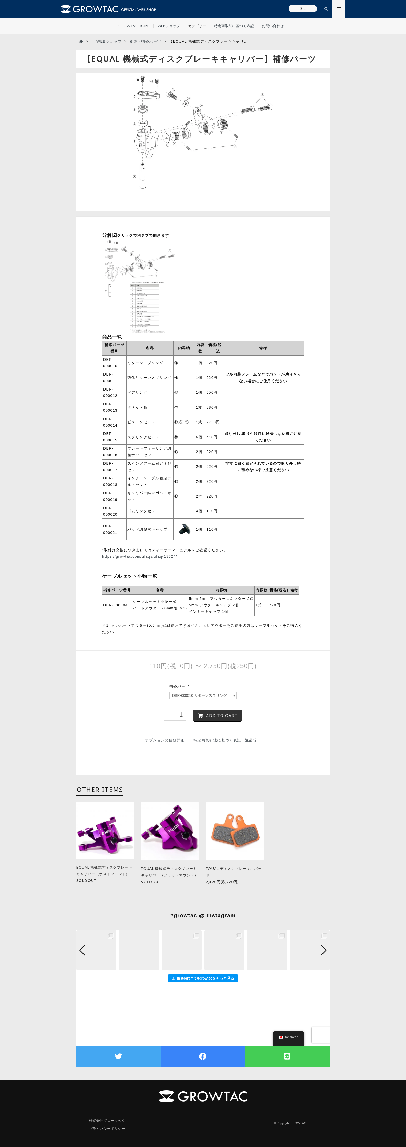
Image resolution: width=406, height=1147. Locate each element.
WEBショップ (168, 26)
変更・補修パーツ (145, 41)
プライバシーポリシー (107, 1129)
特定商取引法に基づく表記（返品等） (227, 740)
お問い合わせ (273, 26)
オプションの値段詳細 (165, 740)
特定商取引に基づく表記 (234, 26)
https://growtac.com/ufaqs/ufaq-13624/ (139, 556)
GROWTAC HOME (133, 26)
